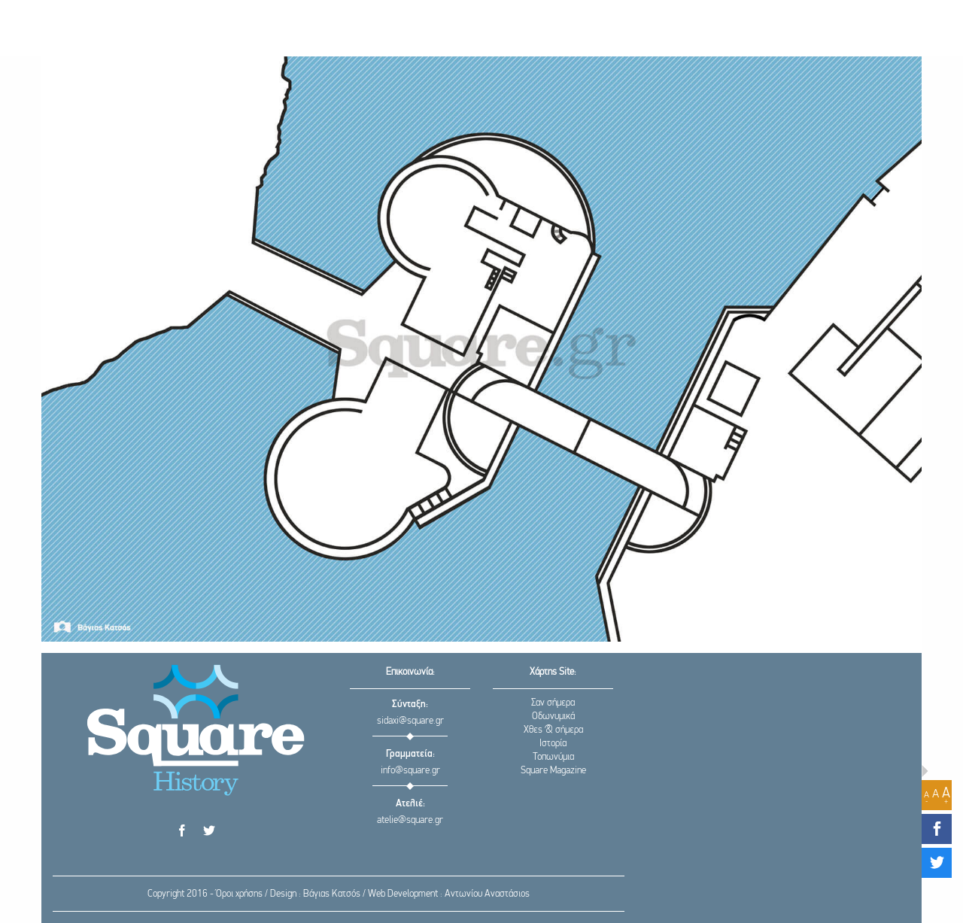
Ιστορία (553, 743)
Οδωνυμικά (553, 716)
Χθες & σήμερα (553, 730)
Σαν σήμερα (553, 703)
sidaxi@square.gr (410, 721)
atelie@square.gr (410, 820)
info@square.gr (410, 771)
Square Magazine (553, 771)
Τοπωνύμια (553, 757)
